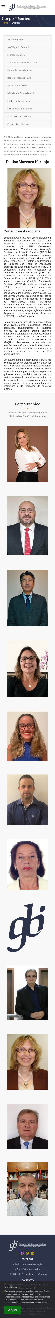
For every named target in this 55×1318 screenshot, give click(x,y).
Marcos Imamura (16, 54)
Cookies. (10, 1286)
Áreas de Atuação (34, 1264)
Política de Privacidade (21, 1274)
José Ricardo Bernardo (18, 47)
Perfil (17, 1264)
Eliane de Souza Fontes (18, 85)
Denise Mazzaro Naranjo (20, 108)
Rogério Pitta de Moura (19, 77)
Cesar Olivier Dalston (18, 124)
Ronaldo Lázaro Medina (19, 116)
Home (5, 22)
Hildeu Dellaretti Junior (19, 100)
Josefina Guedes (15, 39)
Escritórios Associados (28, 1269)
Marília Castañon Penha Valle (22, 62)
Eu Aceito (12, 1310)
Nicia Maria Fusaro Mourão (21, 93)
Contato (42, 1274)
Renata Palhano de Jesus (19, 70)
